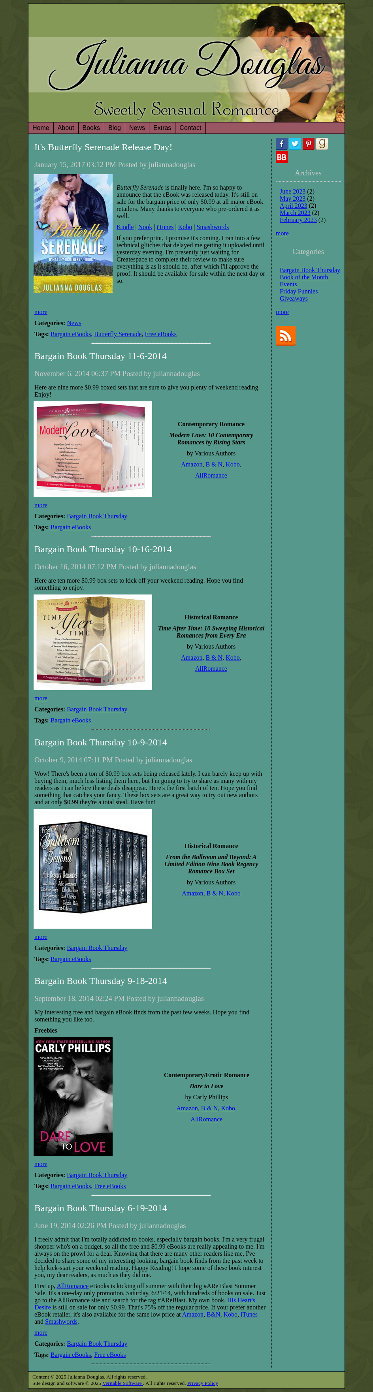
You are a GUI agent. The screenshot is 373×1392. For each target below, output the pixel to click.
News (74, 323)
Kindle (125, 227)
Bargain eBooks (71, 334)
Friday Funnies (299, 291)
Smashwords (212, 227)
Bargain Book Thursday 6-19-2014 (100, 1208)
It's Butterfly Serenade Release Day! (103, 147)
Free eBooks (161, 334)
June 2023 (292, 191)
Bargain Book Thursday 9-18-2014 (100, 981)
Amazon (191, 464)
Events (288, 284)
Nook (145, 227)
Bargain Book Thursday (97, 516)
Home (40, 127)
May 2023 (292, 198)
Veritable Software (122, 1383)
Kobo (185, 227)
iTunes (165, 227)
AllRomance (211, 475)
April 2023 (293, 205)
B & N (213, 464)
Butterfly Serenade (117, 334)
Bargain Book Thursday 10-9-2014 (100, 742)
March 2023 (295, 212)
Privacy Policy (202, 1383)
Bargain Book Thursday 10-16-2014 (103, 549)
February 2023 (298, 219)
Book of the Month (304, 277)
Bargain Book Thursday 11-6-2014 (100, 356)
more (40, 311)
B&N (213, 1314)
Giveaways (294, 298)
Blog (114, 127)
